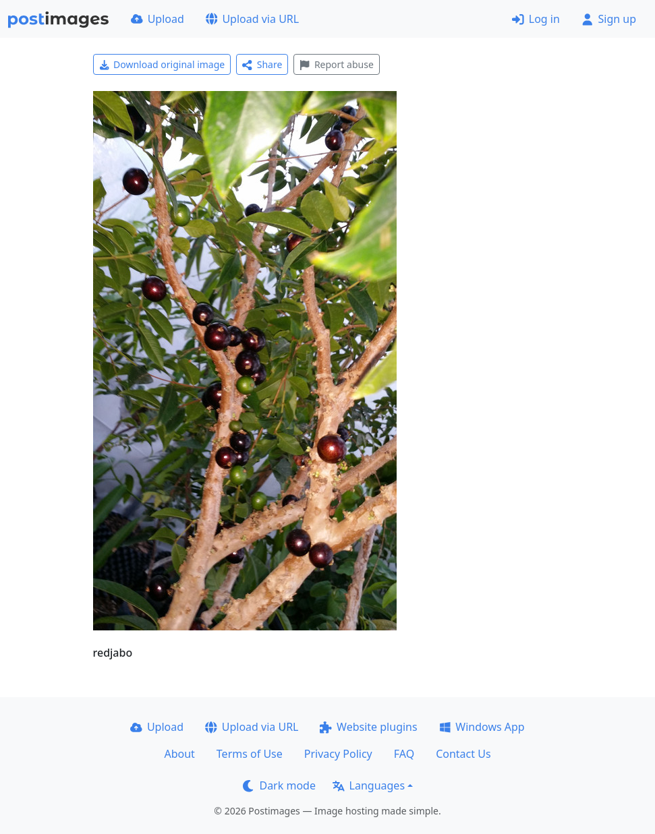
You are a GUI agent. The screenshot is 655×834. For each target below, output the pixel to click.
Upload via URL (252, 18)
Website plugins (368, 726)
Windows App (482, 726)
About (179, 753)
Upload (157, 18)
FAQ (404, 753)
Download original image (162, 64)
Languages (369, 785)
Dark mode (279, 785)
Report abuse (336, 64)
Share (262, 64)
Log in (536, 18)
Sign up (608, 18)
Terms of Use (250, 753)
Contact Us (463, 753)
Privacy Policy (338, 753)
